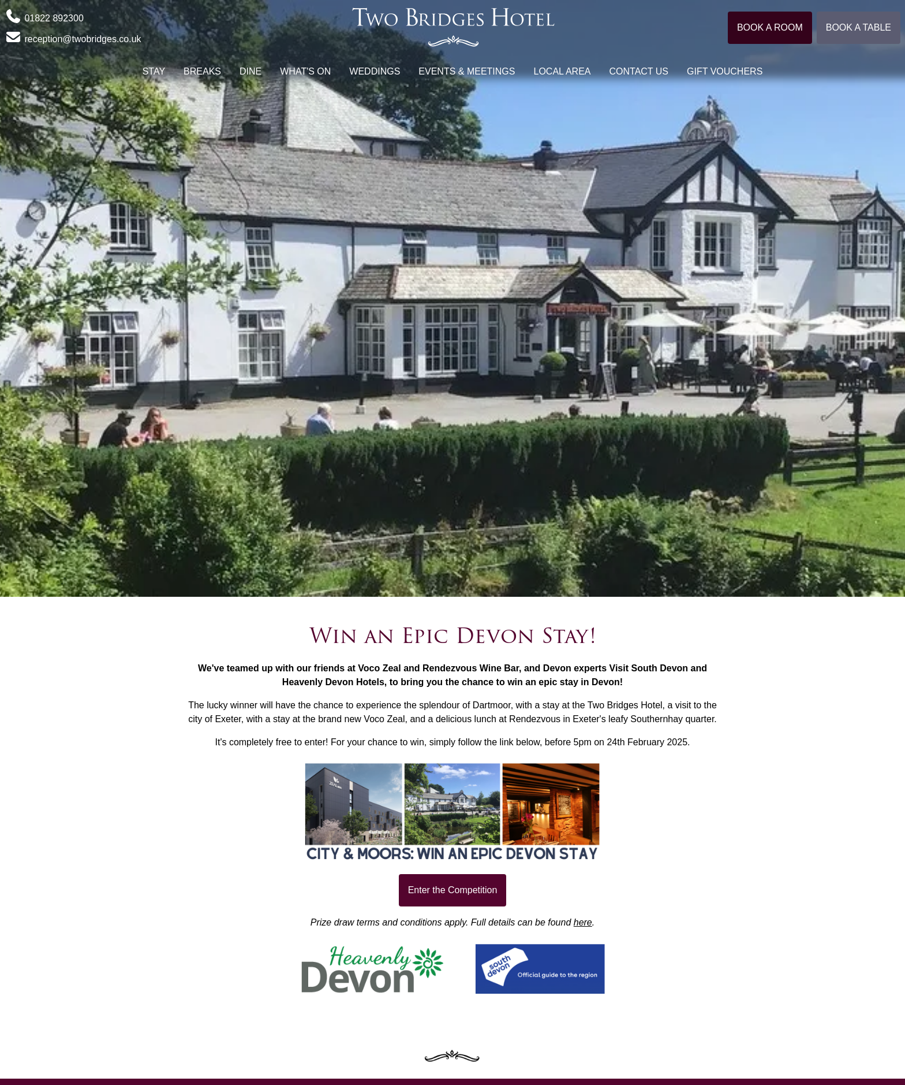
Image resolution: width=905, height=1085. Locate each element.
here (583, 922)
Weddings (374, 71)
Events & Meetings (466, 71)
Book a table (858, 27)
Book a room (770, 27)
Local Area (561, 71)
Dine (250, 71)
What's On (305, 71)
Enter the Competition (453, 890)
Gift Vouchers (724, 71)
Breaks (202, 71)
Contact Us (639, 71)
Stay (154, 71)
